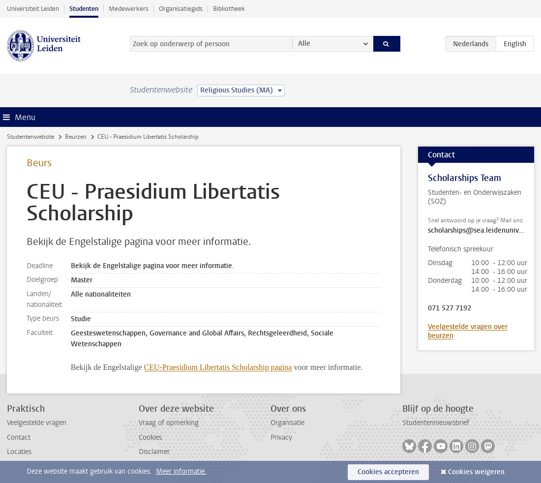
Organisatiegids (181, 8)
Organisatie (287, 422)
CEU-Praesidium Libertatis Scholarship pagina (218, 367)
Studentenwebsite (30, 137)
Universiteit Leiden (33, 8)
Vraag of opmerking (169, 422)
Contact (18, 437)
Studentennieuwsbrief (435, 422)
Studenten (83, 8)
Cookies (150, 437)
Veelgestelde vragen (36, 422)
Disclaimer (154, 451)
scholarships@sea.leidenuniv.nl (476, 230)
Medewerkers (129, 8)
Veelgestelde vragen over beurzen (468, 331)
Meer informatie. (181, 471)
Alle (304, 43)
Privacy (281, 437)
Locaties (19, 451)
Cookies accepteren (388, 472)
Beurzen (76, 137)
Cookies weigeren (476, 472)
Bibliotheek (229, 8)
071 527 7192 (449, 308)
